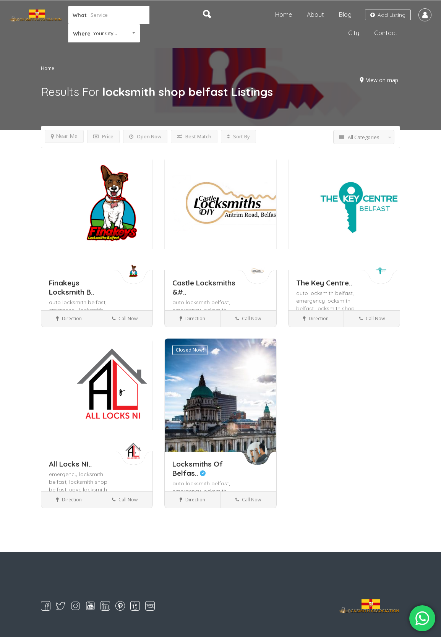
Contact (385, 33)
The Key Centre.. (324, 282)
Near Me (64, 135)
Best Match (194, 136)
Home (283, 14)
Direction (69, 318)
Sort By (238, 136)
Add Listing (387, 14)
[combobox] (104, 33)
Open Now (145, 136)
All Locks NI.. (70, 463)
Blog (345, 14)
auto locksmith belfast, (78, 302)
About (315, 14)
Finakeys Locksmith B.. (71, 287)
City (353, 33)
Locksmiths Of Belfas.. (197, 468)
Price (103, 136)
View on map (382, 80)
